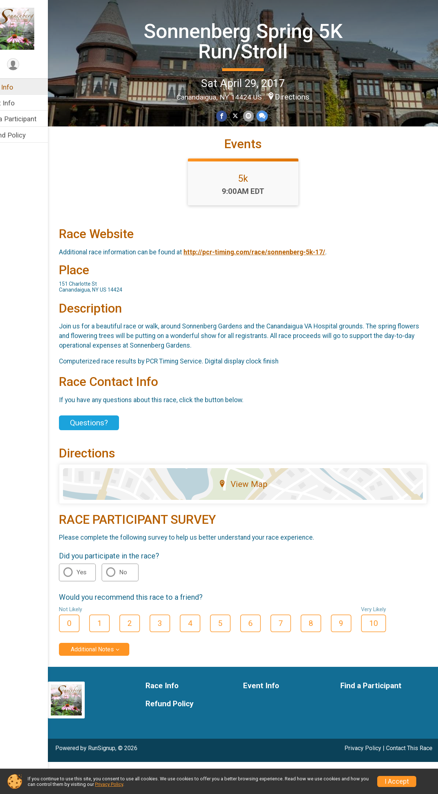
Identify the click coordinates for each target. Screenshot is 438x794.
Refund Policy (27, 135)
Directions (303, 95)
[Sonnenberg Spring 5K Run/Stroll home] (35, 28)
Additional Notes (114, 681)
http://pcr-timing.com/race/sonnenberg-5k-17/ (276, 284)
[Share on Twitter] (246, 115)
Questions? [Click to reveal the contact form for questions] (111, 454)
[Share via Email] (259, 115)
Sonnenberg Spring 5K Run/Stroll (254, 40)
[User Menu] (35, 65)
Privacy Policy (109, 784)
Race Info (20, 87)
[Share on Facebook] (233, 115)
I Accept (397, 781)
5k (254, 210)
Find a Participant (32, 119)
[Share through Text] (272, 115)
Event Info (21, 103)
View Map (253, 516)
